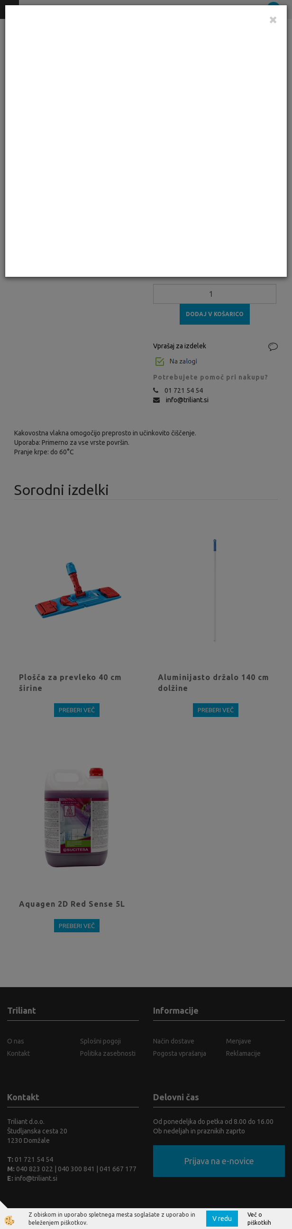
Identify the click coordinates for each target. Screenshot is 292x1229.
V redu (222, 1218)
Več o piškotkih (259, 1218)
